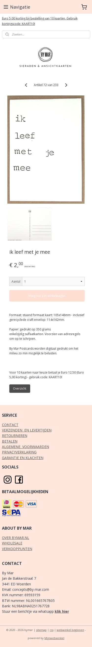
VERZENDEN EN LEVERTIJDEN (27, 430)
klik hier (62, 611)
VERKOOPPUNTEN (17, 548)
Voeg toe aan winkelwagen (46, 295)
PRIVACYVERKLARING (19, 452)
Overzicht (19, 388)
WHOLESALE (12, 543)
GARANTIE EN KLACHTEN (22, 457)
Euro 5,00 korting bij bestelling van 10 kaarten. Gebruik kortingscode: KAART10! (40, 21)
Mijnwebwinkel (54, 638)
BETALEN (9, 441)
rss (51, 630)
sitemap (41, 630)
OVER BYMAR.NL (15, 537)
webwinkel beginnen (70, 630)
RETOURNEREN (14, 435)
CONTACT (10, 424)
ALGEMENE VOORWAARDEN (25, 446)
